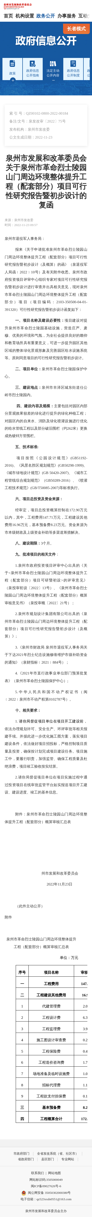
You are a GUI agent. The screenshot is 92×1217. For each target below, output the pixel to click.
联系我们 (37, 1173)
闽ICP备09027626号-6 (46, 1186)
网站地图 (54, 1173)
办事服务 (66, 15)
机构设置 (24, 15)
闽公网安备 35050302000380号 (46, 1193)
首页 (8, 15)
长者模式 (76, 28)
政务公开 (45, 15)
